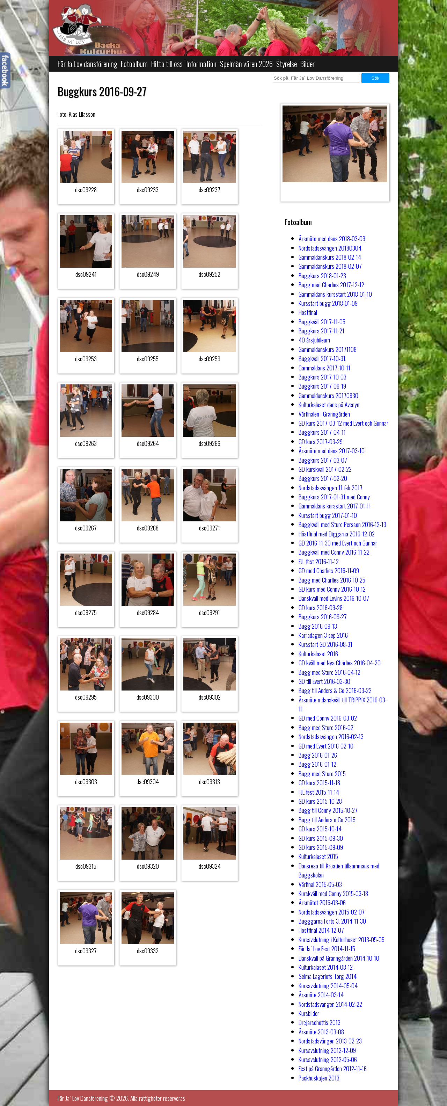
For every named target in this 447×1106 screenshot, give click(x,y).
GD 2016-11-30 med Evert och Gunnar (338, 542)
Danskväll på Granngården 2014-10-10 (339, 957)
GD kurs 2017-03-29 (321, 441)
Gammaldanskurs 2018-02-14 (330, 256)
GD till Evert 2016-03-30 (324, 681)
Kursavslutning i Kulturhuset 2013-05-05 (341, 939)
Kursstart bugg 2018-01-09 (328, 303)
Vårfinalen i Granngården (324, 413)
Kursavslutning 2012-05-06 (328, 1059)
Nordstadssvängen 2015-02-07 (332, 911)
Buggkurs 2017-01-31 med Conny (334, 496)
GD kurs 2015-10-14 (320, 828)
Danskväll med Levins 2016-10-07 (334, 597)
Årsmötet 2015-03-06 (322, 902)
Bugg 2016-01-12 (317, 763)
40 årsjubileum (314, 339)
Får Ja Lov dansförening (87, 63)
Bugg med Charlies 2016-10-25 (332, 579)
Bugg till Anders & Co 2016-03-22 (335, 690)
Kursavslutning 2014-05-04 (328, 985)
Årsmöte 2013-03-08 (321, 1031)
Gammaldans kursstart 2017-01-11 (335, 505)
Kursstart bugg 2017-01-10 (328, 515)
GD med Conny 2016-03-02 (328, 717)
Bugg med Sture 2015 (322, 773)
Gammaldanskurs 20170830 (328, 395)
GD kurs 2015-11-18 (319, 782)
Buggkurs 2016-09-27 (323, 616)
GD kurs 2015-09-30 (321, 838)
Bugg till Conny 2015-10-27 (328, 810)
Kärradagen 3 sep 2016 (323, 634)
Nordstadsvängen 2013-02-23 (330, 1040)
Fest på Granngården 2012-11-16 (333, 1068)
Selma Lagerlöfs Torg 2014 (328, 976)
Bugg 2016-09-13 (318, 625)
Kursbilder (309, 1013)
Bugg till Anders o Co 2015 (327, 819)
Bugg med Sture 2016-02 (326, 727)
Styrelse (286, 63)
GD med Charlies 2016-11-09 (329, 570)
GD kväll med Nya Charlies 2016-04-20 (340, 662)
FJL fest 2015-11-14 (319, 791)
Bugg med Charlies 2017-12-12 (331, 284)
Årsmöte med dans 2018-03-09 (332, 238)
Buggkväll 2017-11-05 (322, 321)
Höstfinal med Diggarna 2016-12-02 (337, 533)
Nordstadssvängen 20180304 (330, 247)
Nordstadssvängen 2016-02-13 (331, 736)
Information (201, 63)
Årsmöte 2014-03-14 (321, 994)
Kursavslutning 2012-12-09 (327, 1050)
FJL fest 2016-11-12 (319, 561)
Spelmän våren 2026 (246, 63)
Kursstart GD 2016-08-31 (325, 644)
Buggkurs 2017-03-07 (323, 459)
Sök (376, 78)
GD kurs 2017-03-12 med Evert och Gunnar (343, 422)
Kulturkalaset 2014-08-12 (326, 966)
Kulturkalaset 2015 (318, 856)
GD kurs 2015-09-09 (321, 847)
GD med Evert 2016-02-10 (326, 745)
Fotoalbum (134, 63)
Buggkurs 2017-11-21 (321, 330)
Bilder (307, 63)
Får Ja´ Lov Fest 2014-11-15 (327, 948)
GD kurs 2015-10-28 (320, 800)
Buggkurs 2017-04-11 (322, 431)
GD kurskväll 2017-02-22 (325, 469)
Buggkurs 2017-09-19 (322, 385)
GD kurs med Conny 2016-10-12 (332, 588)
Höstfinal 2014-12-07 (321, 929)
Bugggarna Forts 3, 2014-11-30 (332, 920)
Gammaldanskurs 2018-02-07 (330, 265)
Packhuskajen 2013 (319, 1077)
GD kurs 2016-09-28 (321, 607)
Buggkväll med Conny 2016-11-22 (334, 551)
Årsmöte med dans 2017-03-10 (332, 450)
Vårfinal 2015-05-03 (320, 884)
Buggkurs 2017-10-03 (322, 376)
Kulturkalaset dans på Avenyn (329, 404)
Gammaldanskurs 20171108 (328, 349)
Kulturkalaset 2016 (318, 653)
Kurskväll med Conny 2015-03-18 (333, 893)
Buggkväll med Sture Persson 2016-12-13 (342, 524)
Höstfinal (308, 312)
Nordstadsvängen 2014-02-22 (330, 1004)
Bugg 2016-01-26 (318, 754)
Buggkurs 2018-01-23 (322, 275)
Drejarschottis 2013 (319, 1022)
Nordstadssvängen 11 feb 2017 (330, 487)
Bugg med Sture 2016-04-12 (329, 672)
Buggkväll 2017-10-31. (322, 358)
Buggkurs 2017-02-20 (323, 478)
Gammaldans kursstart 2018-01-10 (335, 293)
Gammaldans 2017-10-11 (324, 367)
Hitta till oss (167, 63)
